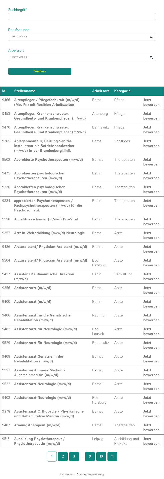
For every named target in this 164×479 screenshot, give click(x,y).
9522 (6, 384)
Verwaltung (123, 274)
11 (112, 456)
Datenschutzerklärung (90, 475)
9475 (6, 173)
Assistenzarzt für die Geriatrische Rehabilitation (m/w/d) (42, 318)
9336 (6, 187)
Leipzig (97, 439)
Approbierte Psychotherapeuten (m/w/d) (48, 159)
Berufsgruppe (19, 30)
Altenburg (100, 113)
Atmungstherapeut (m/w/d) (37, 425)
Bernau (97, 100)
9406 (6, 315)
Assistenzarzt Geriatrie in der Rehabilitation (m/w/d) (38, 359)
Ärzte (118, 233)
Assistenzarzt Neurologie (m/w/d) (42, 384)
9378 (6, 411)
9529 (6, 343)
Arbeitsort (16, 50)
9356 (6, 288)
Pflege (119, 100)
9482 (6, 329)
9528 (6, 219)
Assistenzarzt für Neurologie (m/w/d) (45, 329)
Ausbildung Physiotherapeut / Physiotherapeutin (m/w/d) (39, 441)
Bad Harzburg (99, 263)
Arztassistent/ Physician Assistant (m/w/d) (50, 246)
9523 (6, 370)
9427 (6, 274)
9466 (6, 100)
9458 (6, 113)
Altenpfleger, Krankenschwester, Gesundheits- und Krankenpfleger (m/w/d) (50, 116)
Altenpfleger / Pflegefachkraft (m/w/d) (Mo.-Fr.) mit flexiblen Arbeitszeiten (46, 102)
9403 (6, 397)
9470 (6, 127)
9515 (6, 439)
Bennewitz (100, 127)
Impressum (66, 475)
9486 (6, 246)
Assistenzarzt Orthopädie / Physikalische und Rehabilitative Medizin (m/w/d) (49, 414)
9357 (6, 233)
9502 (6, 159)
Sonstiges (122, 141)
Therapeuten (124, 159)
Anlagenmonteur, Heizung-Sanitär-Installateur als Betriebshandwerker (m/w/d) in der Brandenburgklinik (44, 146)
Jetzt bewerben (151, 102)
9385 (6, 141)
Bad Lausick (98, 331)
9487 (6, 425)
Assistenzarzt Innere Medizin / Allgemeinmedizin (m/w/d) (39, 373)
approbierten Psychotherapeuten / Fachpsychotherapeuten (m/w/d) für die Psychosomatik (48, 206)
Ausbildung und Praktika (126, 441)
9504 (6, 260)
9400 (6, 301)
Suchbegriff (17, 10)
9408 (6, 356)
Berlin (96, 173)
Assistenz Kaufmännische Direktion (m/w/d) (44, 276)
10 (101, 456)
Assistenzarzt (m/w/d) (32, 288)
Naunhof (99, 315)
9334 (6, 201)
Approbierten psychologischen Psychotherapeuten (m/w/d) (39, 176)
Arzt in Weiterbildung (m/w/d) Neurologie (49, 233)
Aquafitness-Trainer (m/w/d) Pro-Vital (46, 219)
